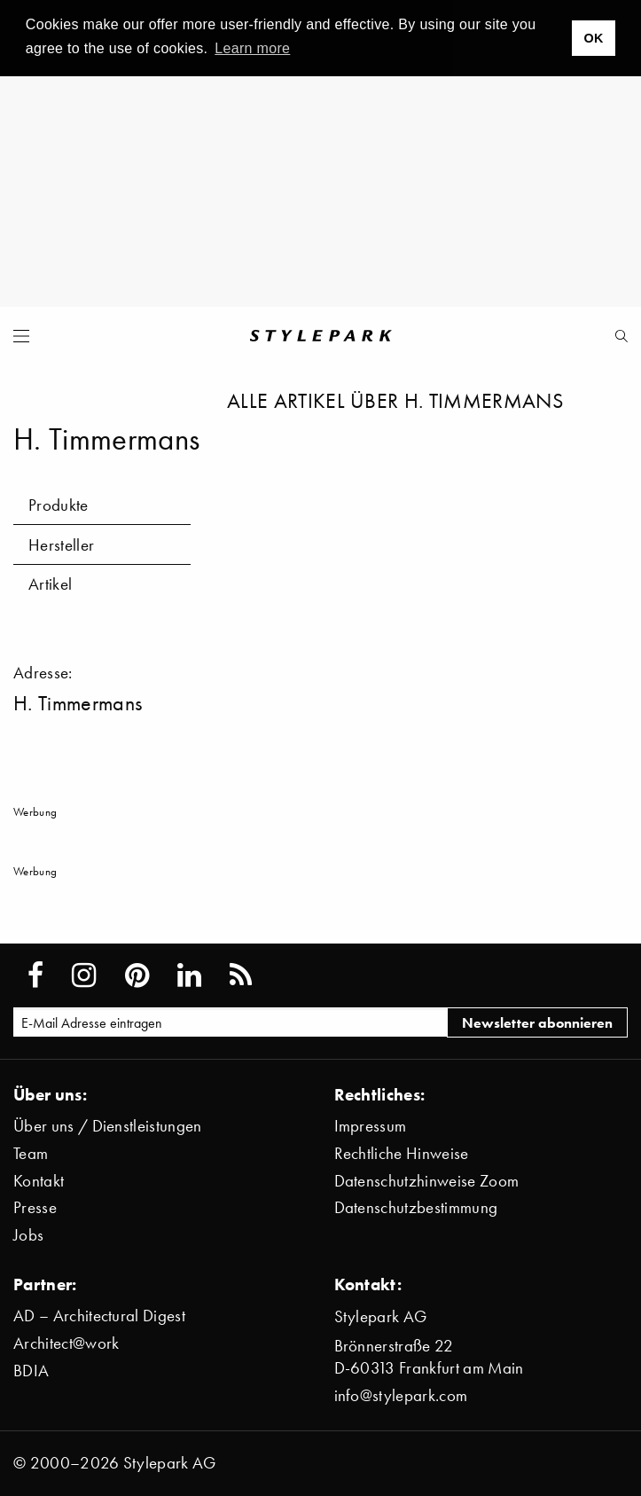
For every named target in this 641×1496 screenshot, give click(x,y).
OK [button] (593, 38)
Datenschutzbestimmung (416, 1207)
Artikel (50, 584)
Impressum (370, 1126)
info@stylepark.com (401, 1395)
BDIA (31, 1370)
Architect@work (66, 1343)
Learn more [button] (252, 48)
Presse (35, 1207)
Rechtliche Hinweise (401, 1153)
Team (30, 1153)
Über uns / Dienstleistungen (107, 1126)
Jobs (28, 1235)
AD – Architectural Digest (99, 1315)
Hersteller (61, 545)
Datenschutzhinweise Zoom (427, 1181)
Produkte (58, 505)
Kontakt (38, 1181)
